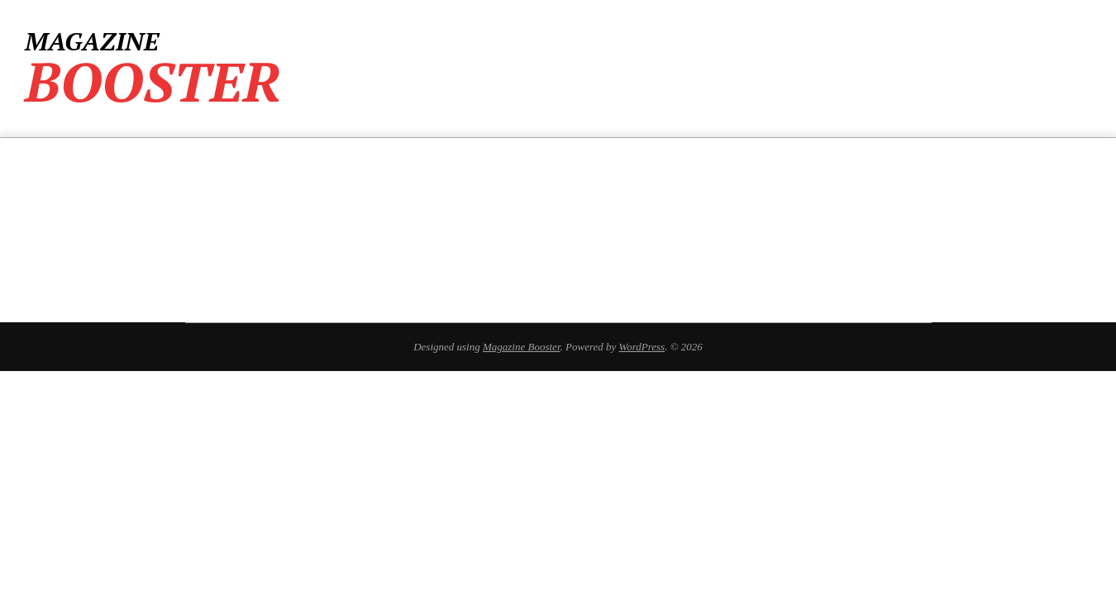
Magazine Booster (521, 346)
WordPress (642, 346)
